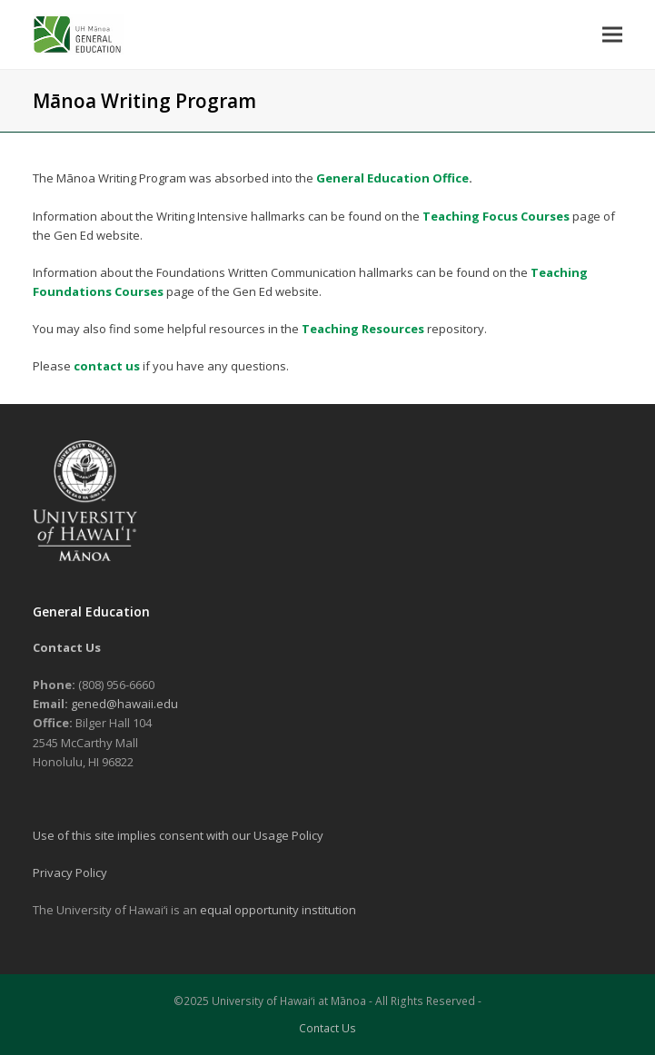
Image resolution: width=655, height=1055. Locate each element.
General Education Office (392, 178)
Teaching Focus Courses (496, 216)
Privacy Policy (70, 872)
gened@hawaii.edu (124, 703)
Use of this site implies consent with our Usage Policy (178, 835)
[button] (612, 34)
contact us (107, 366)
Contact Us (327, 1028)
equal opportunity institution (278, 910)
